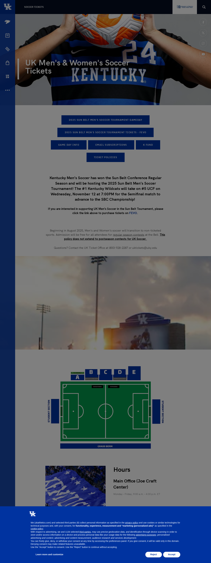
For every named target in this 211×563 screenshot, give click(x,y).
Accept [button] (171, 554)
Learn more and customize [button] (49, 554)
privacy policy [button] (131, 522)
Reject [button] (153, 554)
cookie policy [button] (37, 528)
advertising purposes (146, 535)
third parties (85, 532)
